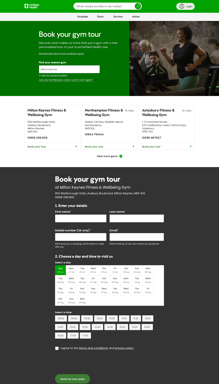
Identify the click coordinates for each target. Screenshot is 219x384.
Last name (117, 212)
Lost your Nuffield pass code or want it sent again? (66, 80)
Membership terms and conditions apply (61, 53)
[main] (109, 202)
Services (118, 16)
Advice (136, 16)
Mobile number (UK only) (73, 230)
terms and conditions (93, 338)
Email (114, 230)
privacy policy (124, 338)
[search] (107, 6)
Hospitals (82, 16)
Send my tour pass (72, 369)
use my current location (54, 75)
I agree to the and (97, 338)
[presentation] (78, 352)
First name (63, 212)
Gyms (100, 16)
